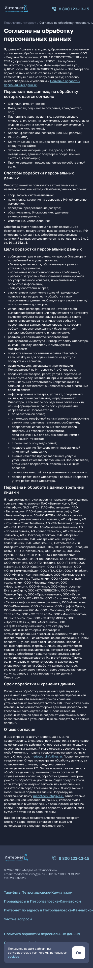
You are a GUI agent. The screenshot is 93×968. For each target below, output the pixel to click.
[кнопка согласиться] (78, 952)
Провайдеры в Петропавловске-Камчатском (42, 901)
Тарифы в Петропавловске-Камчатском (38, 892)
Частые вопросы (18, 919)
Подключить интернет (20, 22)
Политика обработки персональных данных (42, 934)
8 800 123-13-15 (70, 8)
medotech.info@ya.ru (46, 756)
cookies (13, 956)
